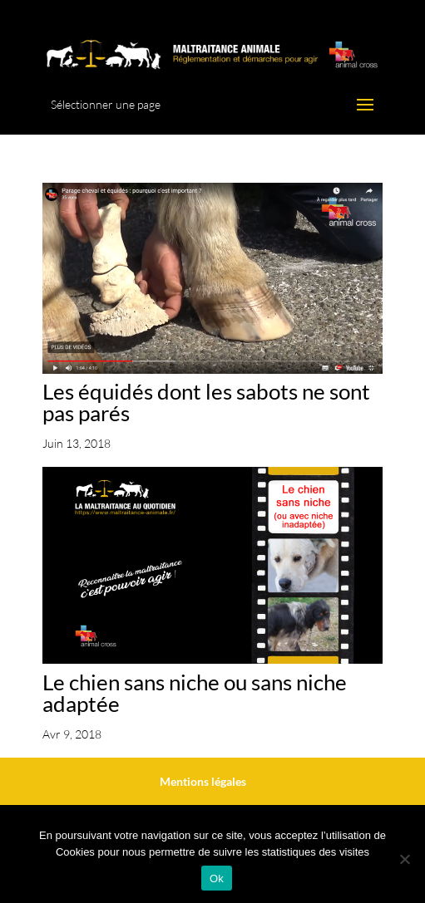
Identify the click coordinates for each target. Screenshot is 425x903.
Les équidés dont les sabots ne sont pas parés (206, 402)
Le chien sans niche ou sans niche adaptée (194, 693)
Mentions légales (203, 781)
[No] (404, 859)
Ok (217, 878)
